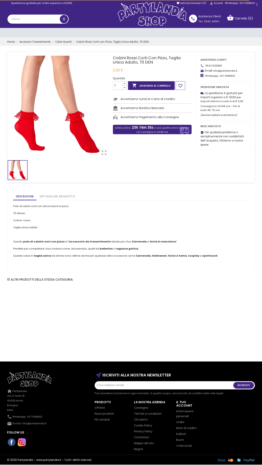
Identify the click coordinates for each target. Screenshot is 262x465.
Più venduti (102, 420)
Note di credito (186, 428)
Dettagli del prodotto (57, 196)
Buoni (180, 440)
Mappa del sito (144, 443)
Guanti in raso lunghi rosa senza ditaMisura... (231, 338)
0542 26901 (212, 21)
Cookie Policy (143, 425)
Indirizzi (181, 434)
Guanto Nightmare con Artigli (30, 336)
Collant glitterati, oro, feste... (131, 336)
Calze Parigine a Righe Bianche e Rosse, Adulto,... (181, 338)
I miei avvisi (184, 446)
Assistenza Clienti (209, 16)
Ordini (180, 422)
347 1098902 (227, 76)
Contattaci (141, 437)
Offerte (100, 408)
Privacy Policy (143, 431)
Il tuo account (184, 404)
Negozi (138, 449)
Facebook (11, 442)
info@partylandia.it (225, 71)
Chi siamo (141, 420)
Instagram (22, 442)
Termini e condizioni (147, 414)
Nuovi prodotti (104, 414)
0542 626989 (213, 65)
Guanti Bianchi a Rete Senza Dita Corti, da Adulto (80, 338)
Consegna (141, 408)
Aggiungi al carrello (151, 85)
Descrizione (25, 196)
